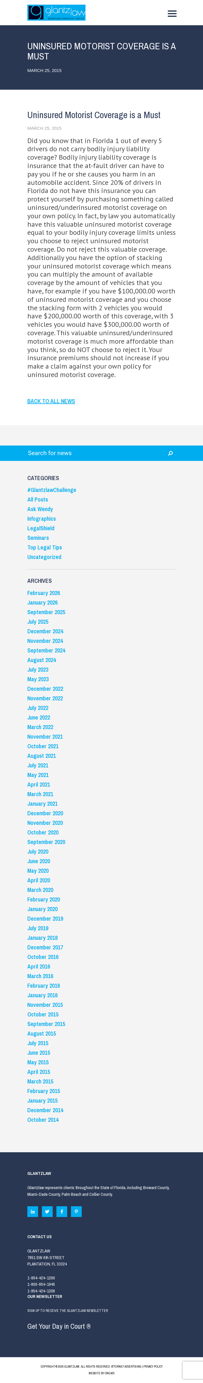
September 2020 (46, 842)
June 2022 (38, 717)
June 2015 (38, 1052)
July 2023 (37, 669)
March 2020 (40, 890)
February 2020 (43, 899)
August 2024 (41, 660)
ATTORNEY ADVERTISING (126, 1366)
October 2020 (42, 832)
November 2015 (45, 1005)
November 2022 (45, 698)
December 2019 (45, 918)
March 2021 (40, 794)
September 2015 (46, 1024)
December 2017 (45, 947)
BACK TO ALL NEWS (51, 401)
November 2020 (45, 823)
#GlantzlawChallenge (51, 490)
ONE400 (110, 1373)
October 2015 (42, 1014)
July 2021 (37, 765)
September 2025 (46, 612)
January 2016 (42, 995)
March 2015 (40, 1081)
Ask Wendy (40, 509)
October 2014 (42, 1120)
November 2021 (45, 736)
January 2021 (42, 803)
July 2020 (37, 851)
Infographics (41, 518)
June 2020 (38, 861)
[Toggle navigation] (172, 14)
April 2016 (38, 966)
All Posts (37, 499)
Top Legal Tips (44, 547)
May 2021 (38, 775)
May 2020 (38, 870)
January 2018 (42, 938)
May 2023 (38, 679)
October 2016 (42, 957)
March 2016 (40, 976)
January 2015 (42, 1100)
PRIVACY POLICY (153, 1366)
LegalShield (40, 528)
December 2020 (45, 813)
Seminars (38, 538)
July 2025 (37, 621)
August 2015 (41, 1033)
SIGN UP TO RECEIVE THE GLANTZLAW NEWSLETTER (101, 1320)
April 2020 (38, 880)
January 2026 (42, 602)
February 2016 (43, 985)
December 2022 (45, 689)
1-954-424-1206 (41, 1291)
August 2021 (41, 756)
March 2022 (40, 727)
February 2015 (43, 1091)
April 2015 (38, 1072)
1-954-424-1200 (41, 1278)
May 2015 (38, 1062)
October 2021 (42, 746)
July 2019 (37, 928)
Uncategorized (44, 557)
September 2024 (46, 650)
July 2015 (37, 1043)
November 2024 (45, 641)
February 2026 (43, 593)
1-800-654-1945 (41, 1284)
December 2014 (45, 1110)
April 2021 (38, 784)
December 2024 (45, 631)
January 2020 (42, 909)
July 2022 (37, 708)
